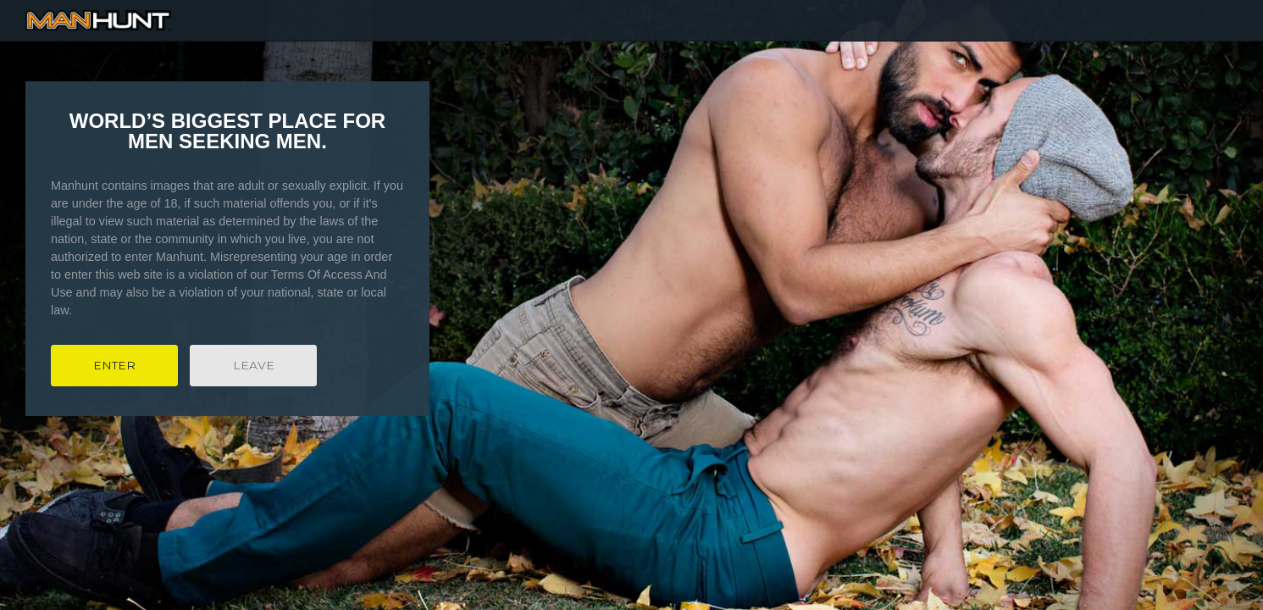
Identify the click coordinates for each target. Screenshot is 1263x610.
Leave (253, 365)
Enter (114, 365)
